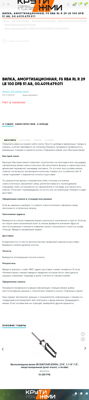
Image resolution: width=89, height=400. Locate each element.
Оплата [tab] (38, 140)
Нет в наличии (8, 95)
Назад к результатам (18, 41)
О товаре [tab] (8, 124)
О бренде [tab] (42, 124)
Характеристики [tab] (25, 124)
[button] (84, 348)
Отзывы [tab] (49, 140)
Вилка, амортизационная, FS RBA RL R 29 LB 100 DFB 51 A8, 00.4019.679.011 (37, 28)
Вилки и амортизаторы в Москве (72, 21)
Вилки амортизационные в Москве (20, 25)
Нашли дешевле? (30, 95)
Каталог (5, 21)
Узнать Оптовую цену (15, 91)
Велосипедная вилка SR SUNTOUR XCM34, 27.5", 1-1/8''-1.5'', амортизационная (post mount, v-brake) (45, 366)
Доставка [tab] (25, 140)
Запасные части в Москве (43, 21)
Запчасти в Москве (20, 21)
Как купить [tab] (10, 140)
